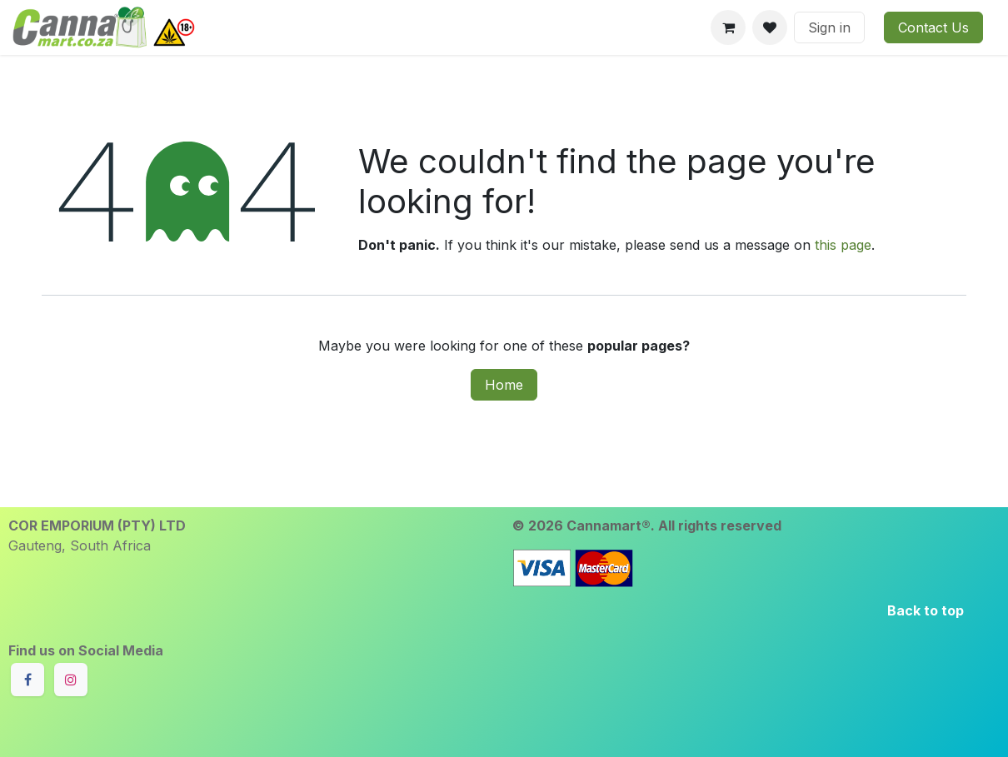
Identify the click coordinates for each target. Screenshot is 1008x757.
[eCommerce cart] (728, 27)
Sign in (829, 27)
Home (504, 384)
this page (843, 245)
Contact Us (933, 27)
